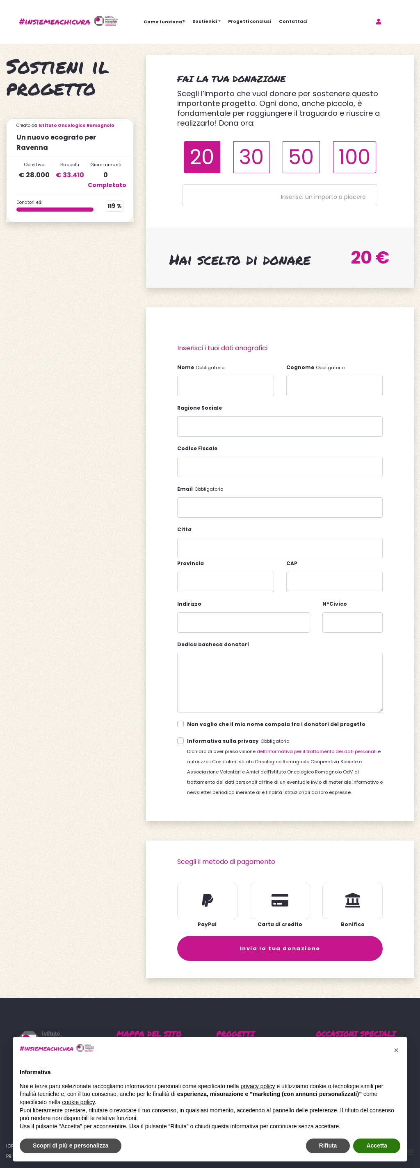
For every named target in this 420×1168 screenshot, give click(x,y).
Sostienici (204, 21)
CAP (291, 563)
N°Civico (334, 603)
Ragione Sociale (199, 407)
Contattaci (293, 21)
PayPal (207, 924)
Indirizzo (189, 603)
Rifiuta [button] (328, 1145)
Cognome (300, 367)
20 (201, 157)
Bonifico (353, 924)
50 (301, 157)
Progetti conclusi (249, 21)
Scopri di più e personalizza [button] (70, 1145)
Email (185, 488)
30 (251, 157)
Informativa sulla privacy (223, 740)
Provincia (190, 563)
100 (354, 157)
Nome (185, 367)
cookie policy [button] (78, 1102)
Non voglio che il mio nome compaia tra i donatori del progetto (276, 724)
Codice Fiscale (197, 448)
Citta (184, 529)
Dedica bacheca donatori (213, 644)
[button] (396, 1050)
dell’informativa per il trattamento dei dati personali (317, 751)
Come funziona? (164, 22)
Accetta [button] (376, 1145)
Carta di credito (280, 924)
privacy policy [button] (258, 1086)
